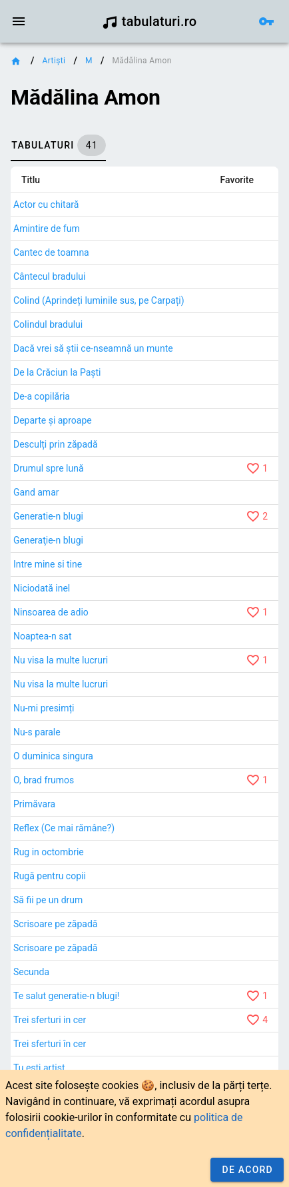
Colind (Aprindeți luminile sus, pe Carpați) (98, 300)
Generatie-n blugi (48, 516)
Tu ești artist (39, 1067)
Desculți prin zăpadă (55, 444)
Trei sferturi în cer (49, 1043)
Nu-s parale (37, 732)
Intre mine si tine (47, 564)
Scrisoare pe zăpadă (55, 924)
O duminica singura (53, 756)
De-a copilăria (41, 396)
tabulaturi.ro (149, 21)
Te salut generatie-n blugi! (66, 995)
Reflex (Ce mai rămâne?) (64, 828)
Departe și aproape (52, 420)
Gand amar (36, 492)
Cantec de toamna (51, 252)
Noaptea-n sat (42, 636)
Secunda (31, 972)
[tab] (58, 145)
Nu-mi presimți (44, 708)
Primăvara (34, 804)
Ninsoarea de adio (51, 612)
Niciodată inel (41, 588)
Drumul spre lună (48, 468)
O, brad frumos (43, 780)
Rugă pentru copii (49, 876)
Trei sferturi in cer (49, 1019)
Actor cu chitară (46, 204)
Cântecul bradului (49, 276)
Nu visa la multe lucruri (60, 660)
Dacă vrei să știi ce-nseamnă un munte (93, 348)
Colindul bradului (48, 324)
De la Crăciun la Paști (57, 372)
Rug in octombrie (48, 852)
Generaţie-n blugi (48, 540)
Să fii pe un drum (48, 900)
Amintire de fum (46, 228)
